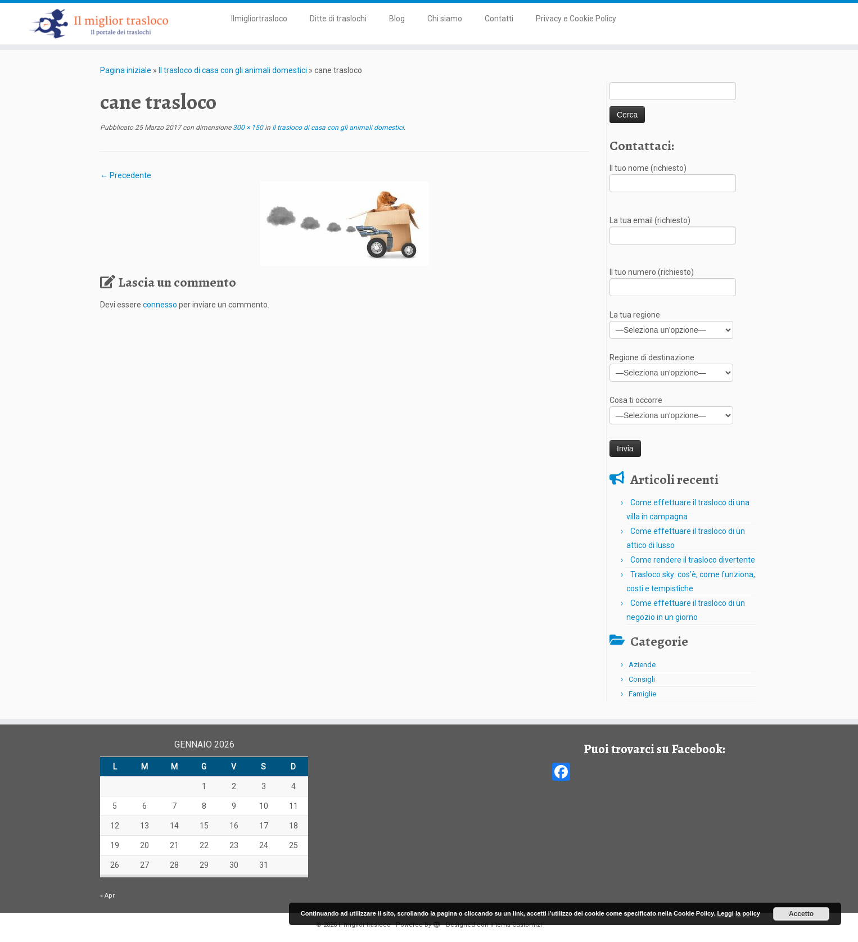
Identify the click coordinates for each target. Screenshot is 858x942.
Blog (397, 18)
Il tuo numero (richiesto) (672, 281)
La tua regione (671, 323)
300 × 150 (247, 128)
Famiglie (642, 694)
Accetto (801, 914)
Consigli (642, 679)
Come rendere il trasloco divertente (692, 559)
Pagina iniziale (125, 70)
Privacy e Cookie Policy (576, 18)
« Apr (107, 895)
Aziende (642, 664)
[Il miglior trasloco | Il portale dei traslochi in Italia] (99, 23)
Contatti (499, 18)
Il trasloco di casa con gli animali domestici (233, 70)
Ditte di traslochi (338, 18)
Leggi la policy (738, 913)
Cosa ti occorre (671, 409)
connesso (160, 304)
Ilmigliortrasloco (259, 18)
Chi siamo (444, 18)
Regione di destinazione (671, 366)
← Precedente (125, 175)
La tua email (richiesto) (672, 229)
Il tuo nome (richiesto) (672, 177)
